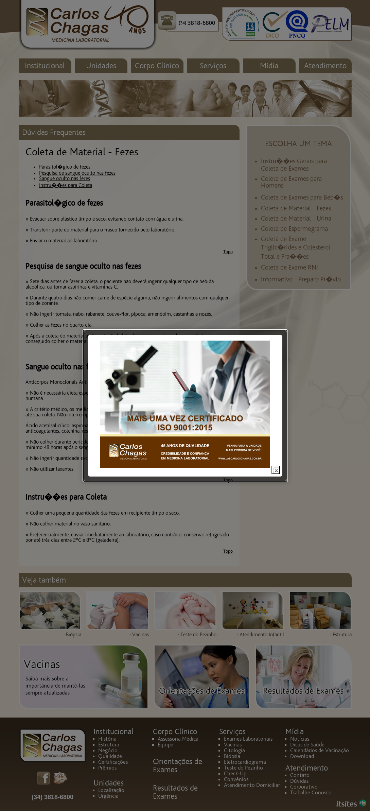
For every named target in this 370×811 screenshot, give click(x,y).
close (275, 454)
